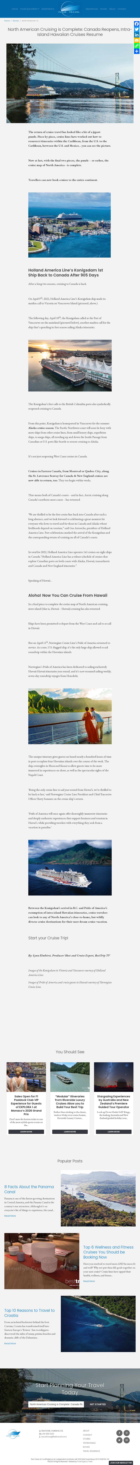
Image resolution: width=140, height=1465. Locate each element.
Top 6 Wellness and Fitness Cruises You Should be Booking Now (108, 1252)
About (112, 8)
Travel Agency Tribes (84, 1461)
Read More (10, 1215)
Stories (103, 8)
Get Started (98, 1404)
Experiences (92, 8)
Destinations (47, 8)
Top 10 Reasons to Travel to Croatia (29, 1313)
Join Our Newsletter (121, 1462)
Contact (122, 8)
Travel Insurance (91, 1451)
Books (86, 1447)
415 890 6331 (48, 1433)
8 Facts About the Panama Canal (29, 1189)
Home (15, 8)
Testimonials (89, 1443)
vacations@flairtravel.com (54, 1436)
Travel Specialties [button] (29, 8)
